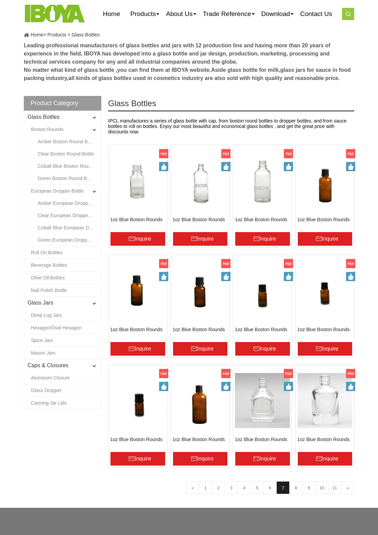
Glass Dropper (46, 390)
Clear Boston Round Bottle (66, 154)
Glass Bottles (86, 34)
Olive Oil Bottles (48, 277)
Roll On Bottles (47, 252)
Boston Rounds (47, 129)
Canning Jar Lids (49, 403)
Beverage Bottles (49, 265)
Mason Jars (43, 353)
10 (322, 488)
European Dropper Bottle (57, 191)
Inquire (143, 239)
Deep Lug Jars (46, 315)
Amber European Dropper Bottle (69, 203)
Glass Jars (40, 303)
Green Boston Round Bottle (67, 178)
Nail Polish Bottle (49, 290)
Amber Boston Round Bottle (67, 141)
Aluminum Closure (50, 377)
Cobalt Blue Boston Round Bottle (69, 166)
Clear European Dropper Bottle (69, 215)
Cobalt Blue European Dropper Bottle (69, 227)
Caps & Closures (48, 365)
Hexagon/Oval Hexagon (56, 327)
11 (334, 488)
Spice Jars (42, 340)
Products (56, 34)
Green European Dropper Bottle (69, 240)
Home (37, 34)
